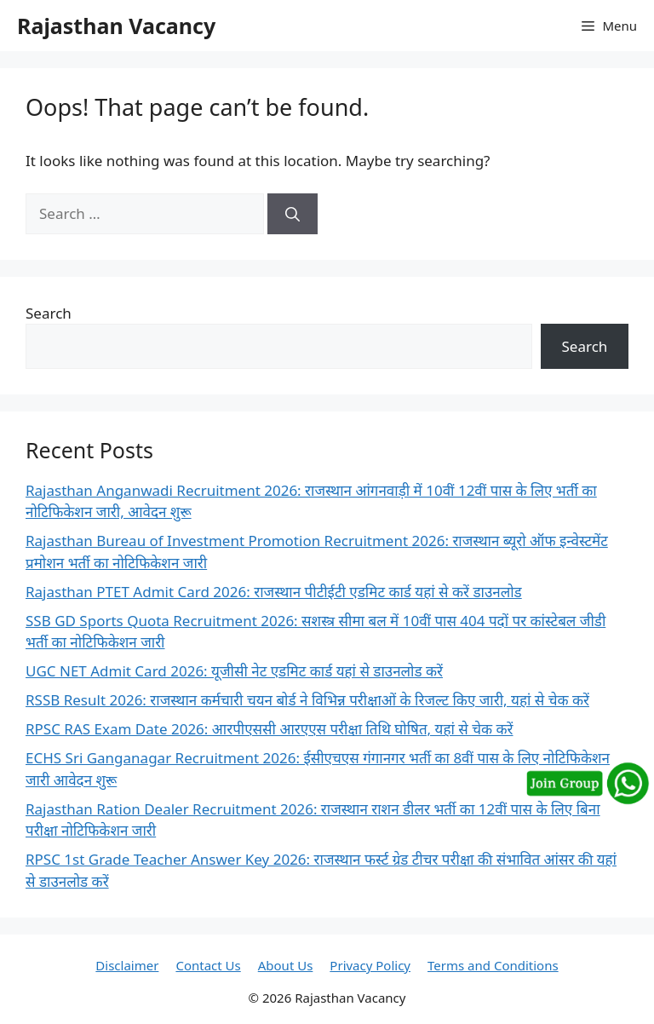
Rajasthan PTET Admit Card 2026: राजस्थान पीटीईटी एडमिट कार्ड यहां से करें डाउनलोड (274, 591)
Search (49, 313)
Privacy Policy (370, 965)
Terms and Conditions (493, 965)
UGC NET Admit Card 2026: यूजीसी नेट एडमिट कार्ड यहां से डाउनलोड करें (234, 671)
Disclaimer (126, 965)
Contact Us (207, 965)
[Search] (292, 213)
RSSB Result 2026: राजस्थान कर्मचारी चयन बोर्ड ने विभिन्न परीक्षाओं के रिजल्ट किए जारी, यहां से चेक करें (307, 700)
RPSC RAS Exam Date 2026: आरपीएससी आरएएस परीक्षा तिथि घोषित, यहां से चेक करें (269, 729)
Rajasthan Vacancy (116, 25)
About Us (285, 965)
